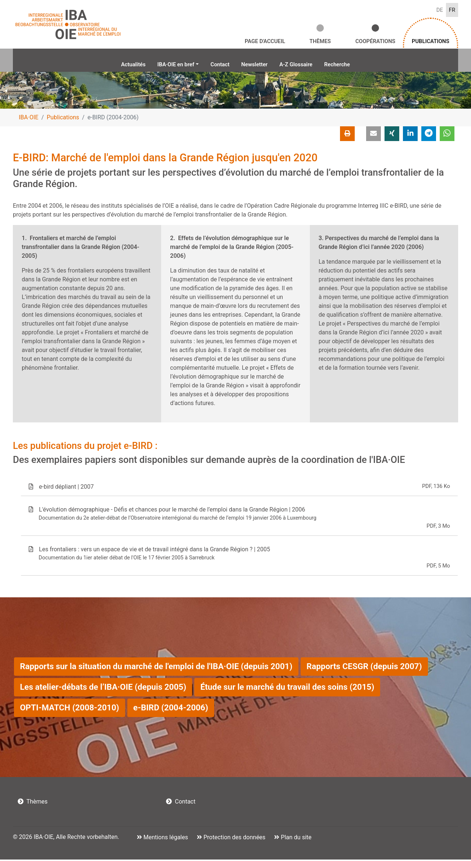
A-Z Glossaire (299, 65)
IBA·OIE (28, 118)
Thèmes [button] (320, 41)
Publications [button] (430, 41)
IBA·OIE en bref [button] (172, 65)
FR (451, 10)
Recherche (343, 65)
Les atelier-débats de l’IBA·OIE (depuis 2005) (103, 688)
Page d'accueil (265, 41)
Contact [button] (180, 803)
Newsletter (255, 65)
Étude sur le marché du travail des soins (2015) (287, 688)
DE (439, 10)
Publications (63, 118)
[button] (373, 135)
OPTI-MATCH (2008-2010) (69, 709)
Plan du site (295, 838)
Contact (219, 65)
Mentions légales (165, 838)
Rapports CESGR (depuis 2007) (364, 667)
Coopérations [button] (375, 41)
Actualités (127, 65)
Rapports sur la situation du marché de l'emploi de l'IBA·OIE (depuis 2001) (156, 667)
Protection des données (233, 838)
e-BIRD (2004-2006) (170, 709)
